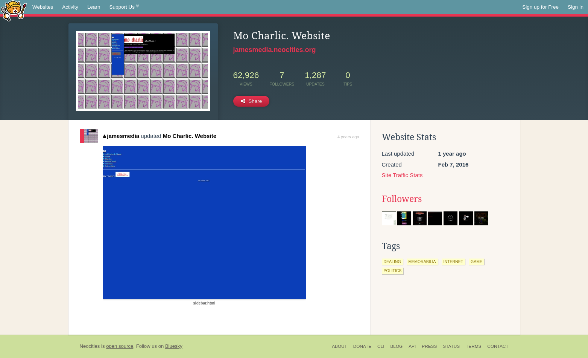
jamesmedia (121, 136)
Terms (473, 346)
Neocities (90, 346)
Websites (42, 7)
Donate (362, 346)
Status (451, 346)
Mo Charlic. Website (189, 136)
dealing (392, 261)
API (412, 346)
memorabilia (422, 261)
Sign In (575, 7)
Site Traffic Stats (402, 175)
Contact (497, 346)
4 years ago (348, 137)
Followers (402, 199)
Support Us (124, 7)
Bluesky (173, 346)
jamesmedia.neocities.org (274, 50)
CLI (380, 346)
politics (393, 270)
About (339, 346)
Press (429, 346)
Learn (93, 7)
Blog (396, 346)
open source (119, 346)
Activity (70, 7)
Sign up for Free (540, 7)
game (476, 261)
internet (453, 261)
